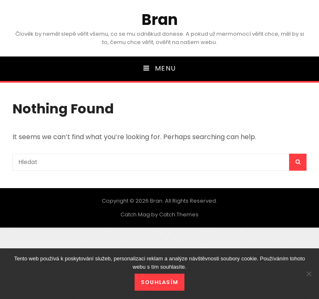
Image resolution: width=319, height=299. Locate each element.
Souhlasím (160, 282)
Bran (160, 19)
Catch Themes (179, 214)
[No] (308, 274)
